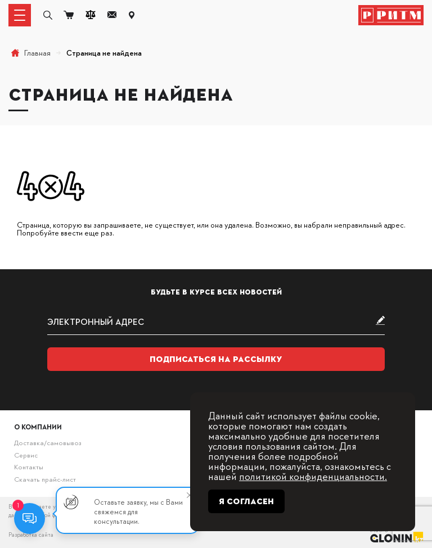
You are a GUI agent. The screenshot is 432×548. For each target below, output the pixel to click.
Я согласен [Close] (246, 501)
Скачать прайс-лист (45, 479)
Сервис (26, 455)
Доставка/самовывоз (47, 442)
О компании (38, 427)
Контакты (28, 466)
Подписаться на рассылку (216, 359)
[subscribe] (216, 321)
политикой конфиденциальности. (313, 476)
